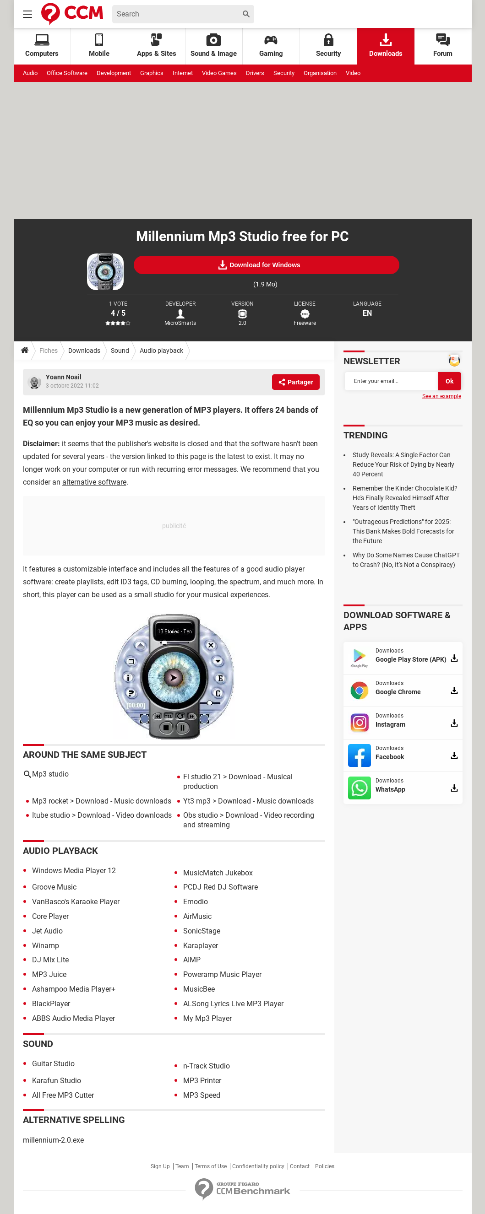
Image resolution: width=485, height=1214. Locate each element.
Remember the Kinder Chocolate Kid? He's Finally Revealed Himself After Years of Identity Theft (405, 498)
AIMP (192, 959)
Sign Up (160, 1166)
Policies (324, 1166)
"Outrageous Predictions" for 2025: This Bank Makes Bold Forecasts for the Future (403, 531)
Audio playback (161, 350)
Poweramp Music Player (222, 974)
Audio (30, 73)
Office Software (67, 73)
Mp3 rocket (50, 801)
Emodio (195, 901)
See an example (441, 396)
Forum (442, 45)
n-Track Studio (206, 1066)
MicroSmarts (180, 323)
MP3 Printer (202, 1080)
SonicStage (201, 931)
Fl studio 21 (202, 776)
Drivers (255, 73)
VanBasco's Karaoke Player (76, 901)
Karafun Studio (56, 1080)
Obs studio (200, 815)
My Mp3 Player (207, 1018)
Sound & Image (214, 45)
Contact (300, 1166)
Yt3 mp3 (197, 801)
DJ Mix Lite (50, 959)
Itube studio (51, 815)
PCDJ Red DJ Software (220, 887)
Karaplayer (200, 945)
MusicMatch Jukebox (218, 873)
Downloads (386, 45)
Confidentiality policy (258, 1166)
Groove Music (54, 887)
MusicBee (199, 989)
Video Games (219, 73)
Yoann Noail (64, 377)
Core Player (50, 916)
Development (114, 73)
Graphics (151, 73)
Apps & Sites (156, 45)
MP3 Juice (49, 974)
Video (353, 73)
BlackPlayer (51, 1003)
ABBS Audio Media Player (73, 1018)
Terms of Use (211, 1166)
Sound (120, 350)
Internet (183, 73)
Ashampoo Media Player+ (73, 989)
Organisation (320, 73)
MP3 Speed (201, 1095)
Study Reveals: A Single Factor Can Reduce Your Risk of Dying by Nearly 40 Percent (403, 464)
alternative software (94, 482)
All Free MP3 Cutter (63, 1095)
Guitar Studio (53, 1063)
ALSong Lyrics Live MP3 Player (233, 1003)
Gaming (271, 45)
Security (328, 45)
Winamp (45, 945)
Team (182, 1166)
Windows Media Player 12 (74, 870)
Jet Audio (47, 931)
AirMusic (197, 916)
